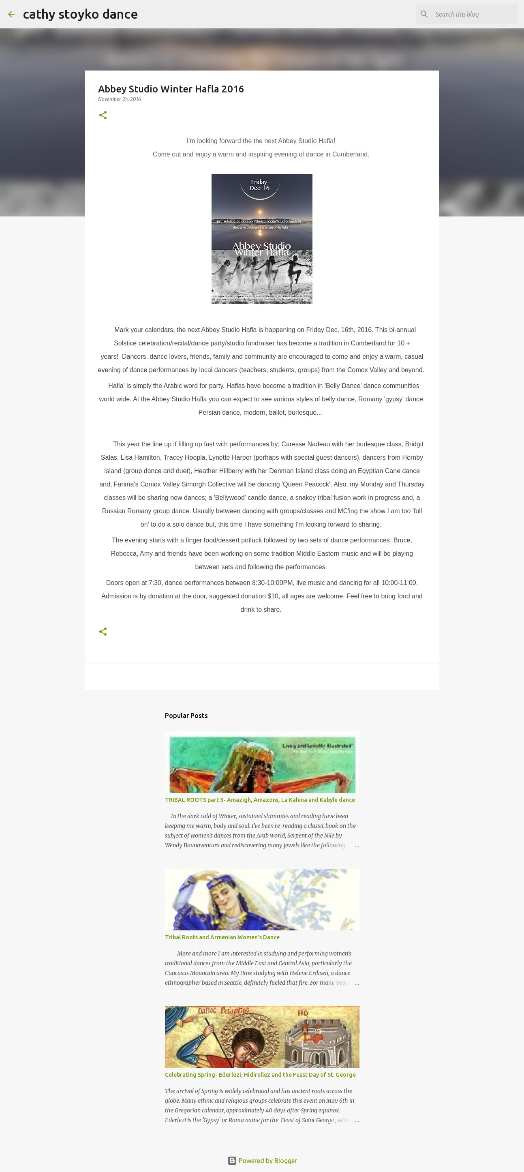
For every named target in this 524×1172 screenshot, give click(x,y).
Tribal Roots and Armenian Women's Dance (222, 937)
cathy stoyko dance (80, 13)
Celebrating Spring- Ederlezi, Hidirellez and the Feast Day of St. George (260, 1074)
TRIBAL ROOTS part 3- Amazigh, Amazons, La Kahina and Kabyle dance (260, 800)
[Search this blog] (475, 14)
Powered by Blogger (262, 1160)
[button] (103, 115)
